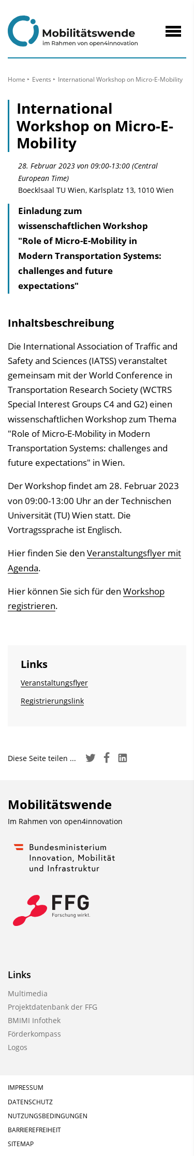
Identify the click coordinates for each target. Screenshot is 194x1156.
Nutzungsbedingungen (47, 1116)
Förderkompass (34, 1034)
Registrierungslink (52, 701)
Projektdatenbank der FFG (52, 1007)
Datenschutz (30, 1102)
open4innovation (93, 821)
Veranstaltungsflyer (54, 683)
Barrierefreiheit (34, 1129)
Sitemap (21, 1143)
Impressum (25, 1087)
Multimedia (28, 993)
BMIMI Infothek (34, 1020)
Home (16, 79)
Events (41, 79)
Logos (17, 1047)
